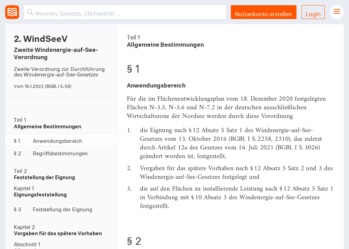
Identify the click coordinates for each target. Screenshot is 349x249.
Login (313, 13)
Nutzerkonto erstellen (263, 13)
